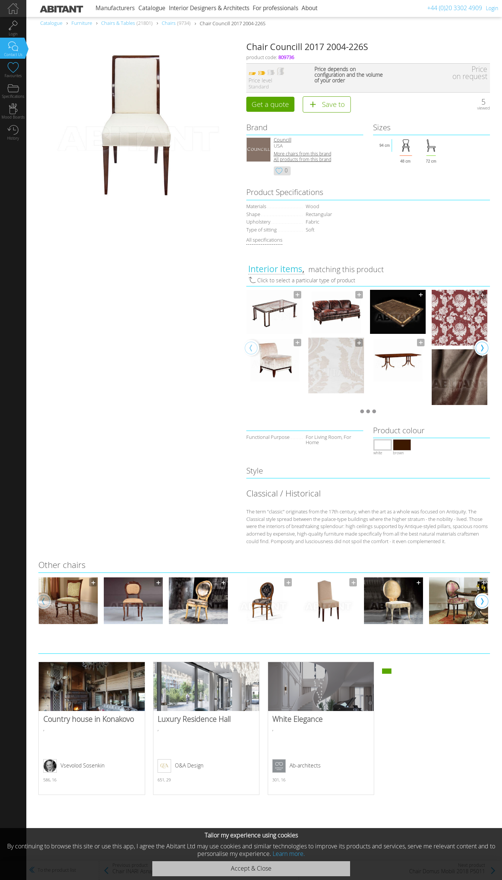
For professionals (275, 8)
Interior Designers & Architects (209, 8)
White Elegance (321, 729)
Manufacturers (115, 8)
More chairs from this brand (302, 154)
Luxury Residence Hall (206, 729)
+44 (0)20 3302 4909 (454, 8)
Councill (282, 140)
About (309, 8)
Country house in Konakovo (91, 729)
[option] (274, 336)
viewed (483, 108)
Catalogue (151, 8)
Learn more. (289, 854)
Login (492, 8)
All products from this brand (302, 160)
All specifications (264, 240)
